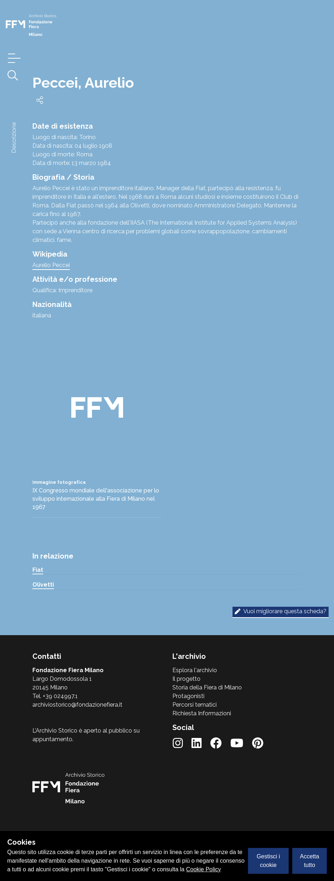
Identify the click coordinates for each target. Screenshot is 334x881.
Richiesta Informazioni (201, 713)
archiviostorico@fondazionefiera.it (77, 704)
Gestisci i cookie (268, 860)
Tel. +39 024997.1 (55, 696)
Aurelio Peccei (51, 265)
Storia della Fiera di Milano (207, 687)
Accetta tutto (309, 860)
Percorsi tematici (194, 704)
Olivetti (43, 584)
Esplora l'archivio (194, 670)
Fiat (37, 569)
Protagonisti (188, 696)
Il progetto (186, 678)
